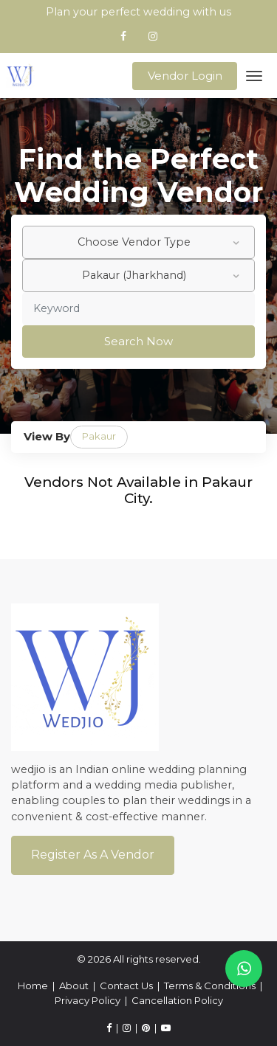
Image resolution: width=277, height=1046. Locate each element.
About (74, 985)
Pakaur (99, 436)
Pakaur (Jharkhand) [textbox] (134, 275)
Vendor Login (185, 76)
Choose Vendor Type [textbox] (134, 242)
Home (33, 985)
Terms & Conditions (210, 985)
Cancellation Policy (177, 1000)
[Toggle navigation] (254, 76)
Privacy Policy (87, 1000)
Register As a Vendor (92, 855)
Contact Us (126, 985)
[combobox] (138, 242)
